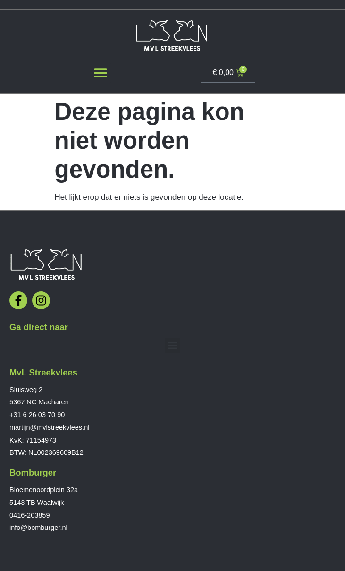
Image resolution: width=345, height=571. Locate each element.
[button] (100, 73)
